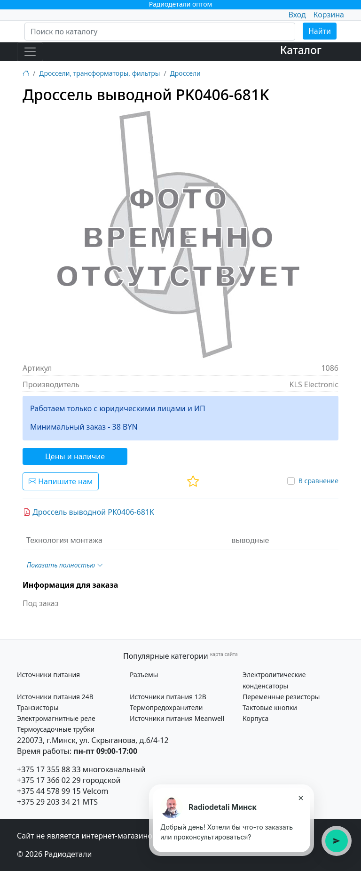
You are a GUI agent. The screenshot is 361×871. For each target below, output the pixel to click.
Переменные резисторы (281, 696)
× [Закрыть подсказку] (300, 797)
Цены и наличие (75, 456)
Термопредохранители (166, 707)
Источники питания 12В (168, 696)
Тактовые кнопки (270, 707)
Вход (297, 14)
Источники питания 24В (55, 696)
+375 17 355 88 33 (49, 769)
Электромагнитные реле (56, 718)
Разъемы (144, 674)
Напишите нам (61, 481)
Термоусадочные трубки (55, 729)
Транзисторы (38, 707)
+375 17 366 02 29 (49, 780)
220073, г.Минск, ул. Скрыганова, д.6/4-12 (93, 740)
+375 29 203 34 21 (49, 802)
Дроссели (185, 73)
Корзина (329, 14)
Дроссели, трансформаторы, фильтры (99, 73)
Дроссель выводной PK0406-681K (88, 512)
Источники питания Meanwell (177, 718)
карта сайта (224, 654)
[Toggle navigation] (30, 51)
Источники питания (48, 674)
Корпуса (255, 718)
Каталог (301, 50)
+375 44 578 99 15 (49, 791)
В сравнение (318, 480)
